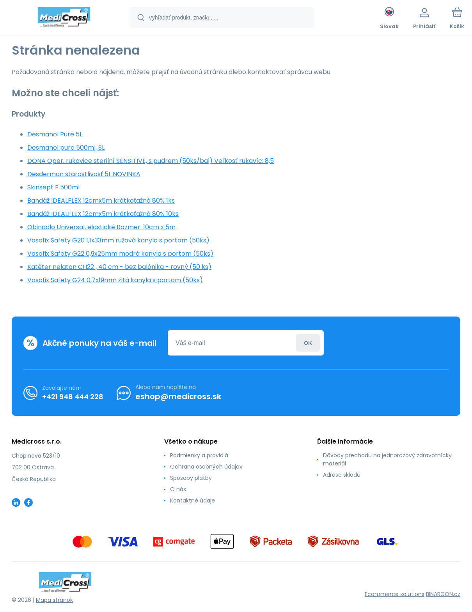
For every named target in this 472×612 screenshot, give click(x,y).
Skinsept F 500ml (53, 187)
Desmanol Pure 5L (54, 134)
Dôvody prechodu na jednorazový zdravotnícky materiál (387, 459)
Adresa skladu (341, 475)
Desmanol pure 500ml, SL (66, 147)
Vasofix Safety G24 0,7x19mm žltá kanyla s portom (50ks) (115, 280)
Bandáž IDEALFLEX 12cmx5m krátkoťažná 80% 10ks (103, 213)
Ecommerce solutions (394, 594)
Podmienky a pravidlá (199, 455)
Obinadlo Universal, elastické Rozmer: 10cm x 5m (101, 227)
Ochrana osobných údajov (206, 466)
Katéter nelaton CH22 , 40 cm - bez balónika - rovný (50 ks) (119, 266)
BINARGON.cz (443, 594)
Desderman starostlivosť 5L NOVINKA (83, 174)
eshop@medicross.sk (178, 396)
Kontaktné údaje (192, 500)
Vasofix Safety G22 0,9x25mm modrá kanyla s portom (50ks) (120, 253)
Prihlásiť (308, 343)
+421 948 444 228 (72, 397)
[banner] (64, 18)
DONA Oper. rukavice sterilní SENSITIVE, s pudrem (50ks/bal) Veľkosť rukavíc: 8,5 (150, 160)
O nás (178, 489)
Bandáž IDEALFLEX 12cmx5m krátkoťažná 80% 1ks (101, 200)
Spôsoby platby (191, 478)
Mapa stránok (54, 600)
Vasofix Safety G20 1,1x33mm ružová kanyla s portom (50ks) (118, 240)
